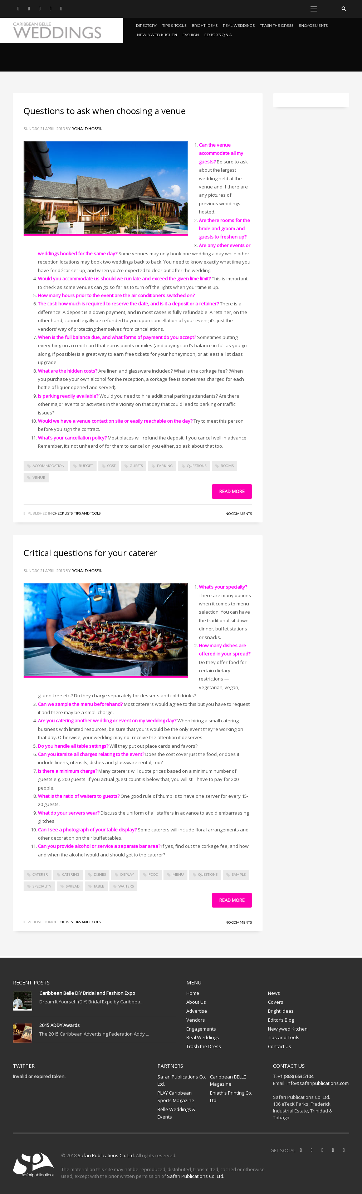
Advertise (196, 1011)
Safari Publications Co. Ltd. (181, 1080)
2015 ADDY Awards (59, 1025)
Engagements (201, 1029)
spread (72, 886)
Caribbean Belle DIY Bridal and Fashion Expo (87, 993)
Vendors (195, 1020)
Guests (136, 465)
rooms (227, 465)
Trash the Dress (203, 1046)
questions (196, 465)
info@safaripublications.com (318, 1083)
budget (86, 465)
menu (178, 874)
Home (192, 993)
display (127, 874)
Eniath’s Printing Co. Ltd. (231, 1097)
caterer (40, 874)
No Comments (238, 513)
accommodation (48, 465)
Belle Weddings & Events (176, 1113)
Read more (232, 491)
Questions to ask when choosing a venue (105, 111)
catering (70, 874)
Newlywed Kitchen (288, 1029)
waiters (126, 886)
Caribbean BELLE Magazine (228, 1080)
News (274, 993)
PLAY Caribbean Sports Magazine (175, 1097)
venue (39, 477)
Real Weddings (202, 1037)
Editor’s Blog (281, 1020)
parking (165, 465)
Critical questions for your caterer (90, 553)
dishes (100, 874)
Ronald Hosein (87, 128)
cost (111, 465)
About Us (196, 1002)
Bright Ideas (281, 1011)
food (153, 874)
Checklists (63, 513)
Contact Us (279, 1046)
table (99, 886)
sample (239, 874)
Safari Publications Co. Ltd (106, 1155)
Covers (275, 1002)
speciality (42, 886)
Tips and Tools (87, 513)
